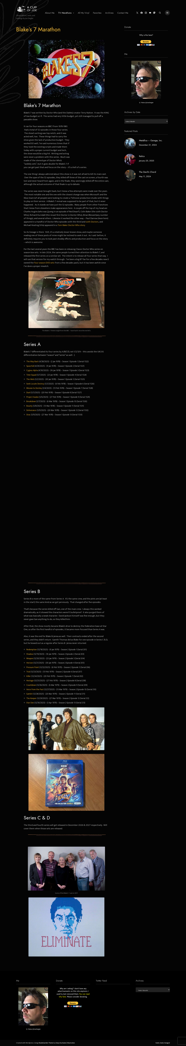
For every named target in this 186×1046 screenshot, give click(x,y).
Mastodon (71, 1043)
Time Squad (31, 375)
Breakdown (31, 401)
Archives (109, 12)
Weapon (29, 658)
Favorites (97, 12)
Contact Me (122, 12)
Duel (28, 392)
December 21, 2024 (148, 144)
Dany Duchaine (61, 1043)
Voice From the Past (35, 689)
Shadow (29, 654)
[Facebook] (141, 13)
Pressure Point (32, 667)
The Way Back (32, 361)
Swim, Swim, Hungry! (163, 1043)
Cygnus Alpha (32, 370)
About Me (49, 12)
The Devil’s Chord (147, 172)
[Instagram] (145, 13)
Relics (142, 156)
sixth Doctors (92, 222)
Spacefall (30, 366)
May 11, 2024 (145, 176)
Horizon (29, 663)
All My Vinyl (83, 12)
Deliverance (31, 410)
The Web (30, 379)
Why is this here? (146, 35)
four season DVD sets (44, 263)
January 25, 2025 (146, 160)
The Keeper (31, 698)
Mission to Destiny (34, 388)
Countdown (31, 685)
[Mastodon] (154, 13)
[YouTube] (150, 13)
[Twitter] (137, 13)
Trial (28, 671)
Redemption (31, 649)
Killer (28, 676)
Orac (28, 414)
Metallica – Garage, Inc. (151, 140)
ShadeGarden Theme (46, 1043)
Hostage (30, 680)
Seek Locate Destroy (35, 383)
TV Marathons (65, 12)
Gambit (29, 694)
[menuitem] (49, 12)
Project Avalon (32, 397)
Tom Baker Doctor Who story (71, 225)
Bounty (29, 406)
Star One (30, 702)
